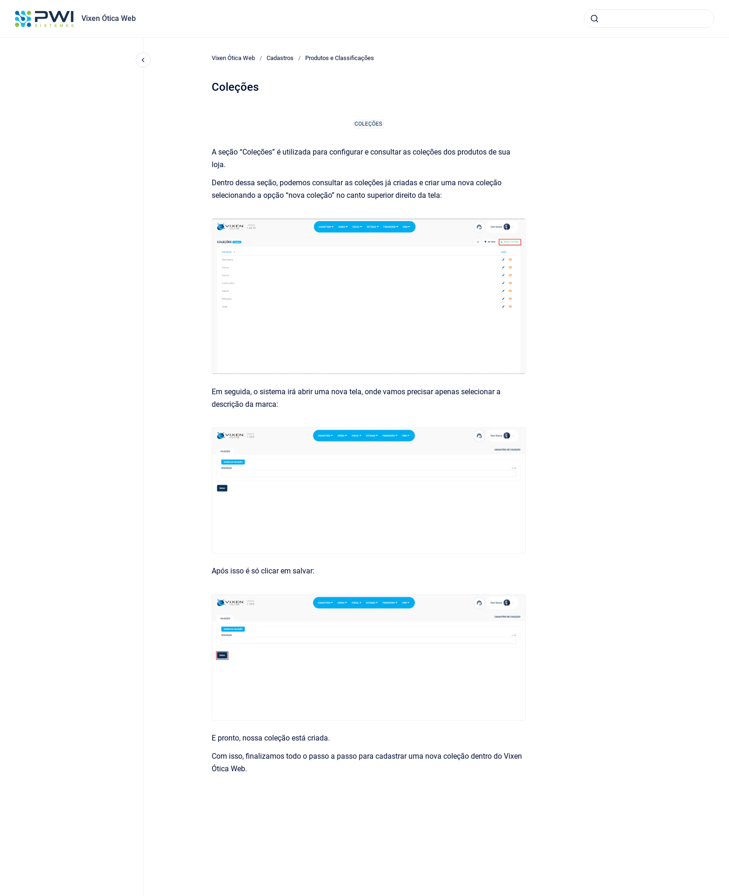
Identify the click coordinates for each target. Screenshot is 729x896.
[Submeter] (594, 18)
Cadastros (280, 57)
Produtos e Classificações (339, 57)
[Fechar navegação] (143, 60)
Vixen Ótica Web (108, 18)
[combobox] (649, 18)
